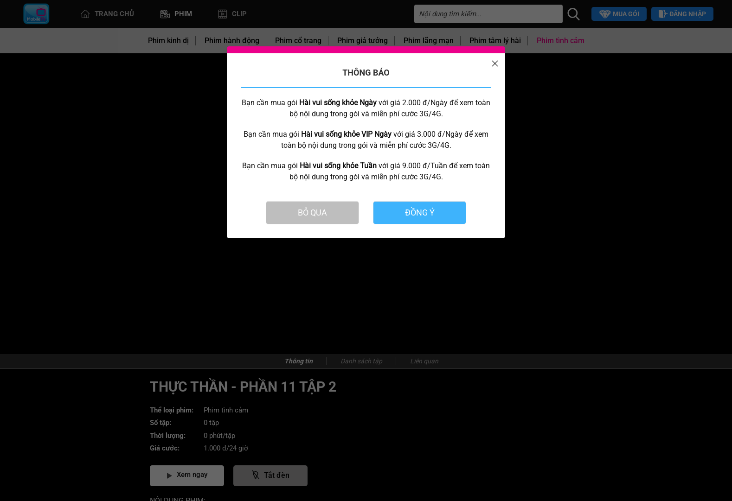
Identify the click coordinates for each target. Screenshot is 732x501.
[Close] (495, 63)
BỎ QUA (312, 212)
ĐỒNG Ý (420, 212)
